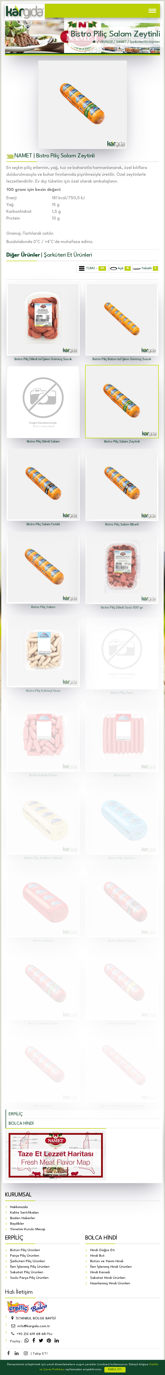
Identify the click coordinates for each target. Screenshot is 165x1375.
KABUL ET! (115, 1369)
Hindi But (97, 1255)
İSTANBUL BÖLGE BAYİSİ (33, 1318)
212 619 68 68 (31, 1334)
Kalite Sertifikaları (24, 1212)
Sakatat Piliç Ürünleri (26, 1272)
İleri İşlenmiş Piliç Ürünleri (30, 1266)
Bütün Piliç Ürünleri (25, 1250)
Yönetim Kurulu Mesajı (27, 1229)
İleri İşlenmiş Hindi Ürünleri (111, 1266)
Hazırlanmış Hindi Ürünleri (110, 1283)
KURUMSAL (18, 1195)
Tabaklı (145, 268)
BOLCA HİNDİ (21, 1123)
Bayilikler (17, 1223)
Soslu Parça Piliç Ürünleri (29, 1278)
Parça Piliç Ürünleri (24, 1255)
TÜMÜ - (91, 268)
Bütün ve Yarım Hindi (106, 1261)
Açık (119, 268)
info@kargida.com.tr (30, 1326)
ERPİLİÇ (16, 1114)
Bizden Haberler (22, 1218)
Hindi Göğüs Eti (102, 1250)
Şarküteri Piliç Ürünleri (27, 1261)
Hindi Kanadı (100, 1272)
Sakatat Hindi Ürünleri (107, 1278)
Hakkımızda (19, 1207)
